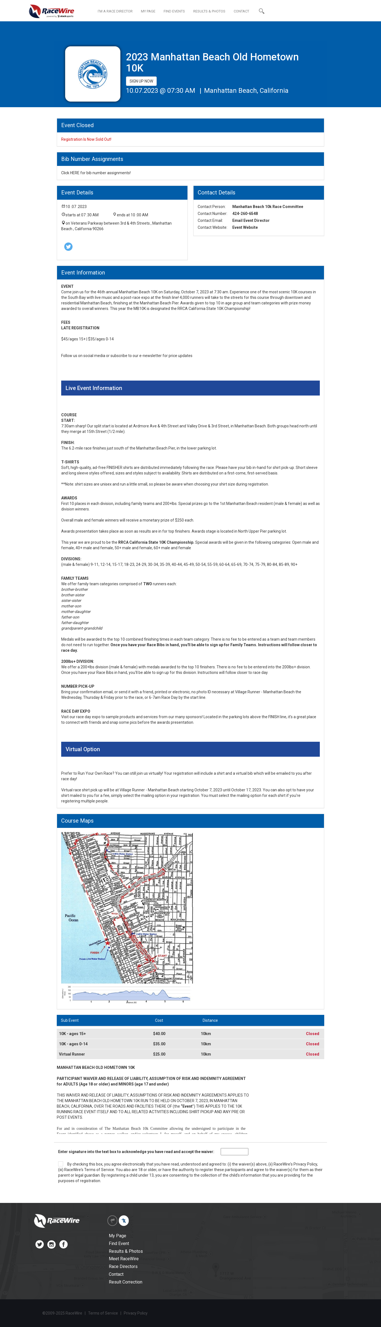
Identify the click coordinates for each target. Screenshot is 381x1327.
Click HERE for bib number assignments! (96, 173)
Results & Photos (126, 1251)
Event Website (245, 227)
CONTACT (241, 11)
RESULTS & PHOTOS (209, 11)
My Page (117, 1235)
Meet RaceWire (124, 1258)
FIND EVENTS (174, 11)
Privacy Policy (305, 1164)
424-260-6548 (245, 213)
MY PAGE (148, 11)
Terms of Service (99, 1169)
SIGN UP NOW (141, 81)
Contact (116, 1274)
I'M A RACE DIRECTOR (115, 11)
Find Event (119, 1243)
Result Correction (125, 1282)
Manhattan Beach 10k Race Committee (267, 206)
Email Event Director (251, 220)
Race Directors (123, 1266)
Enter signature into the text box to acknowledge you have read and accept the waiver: (136, 1151)
